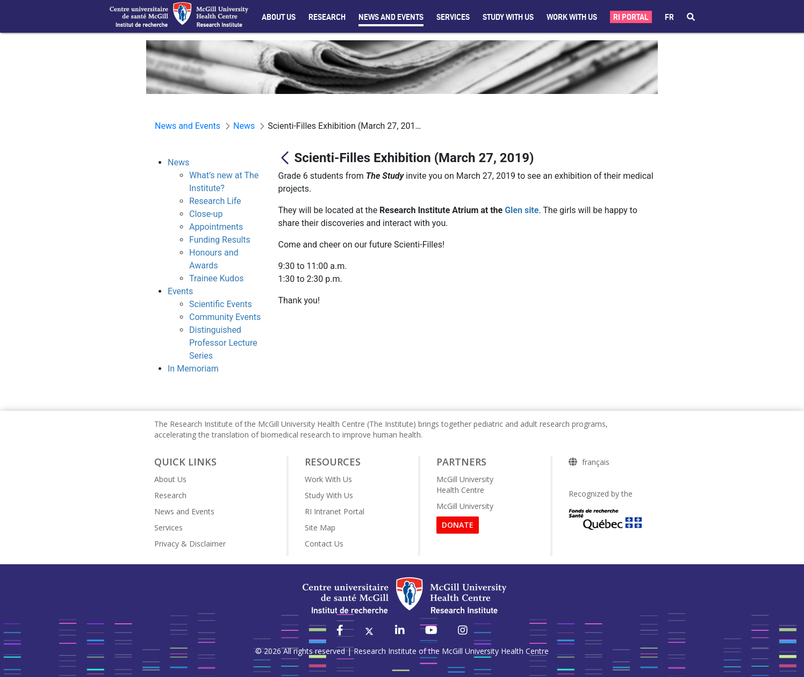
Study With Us (329, 495)
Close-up (205, 214)
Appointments (216, 227)
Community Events (225, 317)
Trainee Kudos (216, 278)
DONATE (457, 525)
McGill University (464, 506)
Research (327, 17)
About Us (279, 17)
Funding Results (219, 240)
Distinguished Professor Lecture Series (223, 343)
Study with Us (508, 17)
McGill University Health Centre (464, 484)
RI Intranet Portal (334, 511)
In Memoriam (193, 368)
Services (453, 17)
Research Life (215, 201)
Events (180, 291)
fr (669, 17)
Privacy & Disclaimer (190, 543)
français (595, 462)
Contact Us (324, 543)
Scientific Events (220, 304)
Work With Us (572, 17)
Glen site (522, 210)
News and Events (390, 17)
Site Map (320, 527)
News (178, 162)
